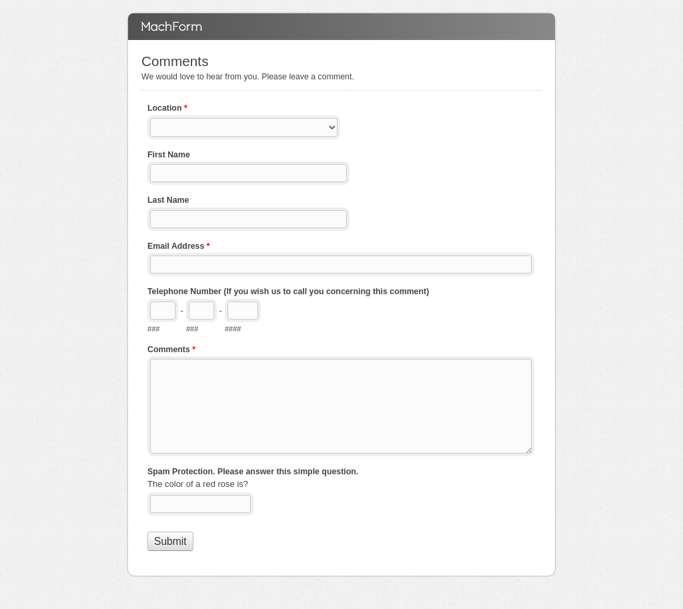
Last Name (168, 200)
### (153, 329)
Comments (341, 26)
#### (233, 329)
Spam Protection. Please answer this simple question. (252, 471)
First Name (168, 154)
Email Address (178, 247)
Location (167, 109)
